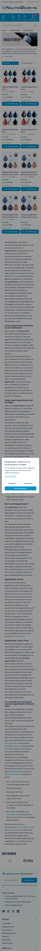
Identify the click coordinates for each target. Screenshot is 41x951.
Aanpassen (28, 483)
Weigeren (12, 483)
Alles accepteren (20, 488)
